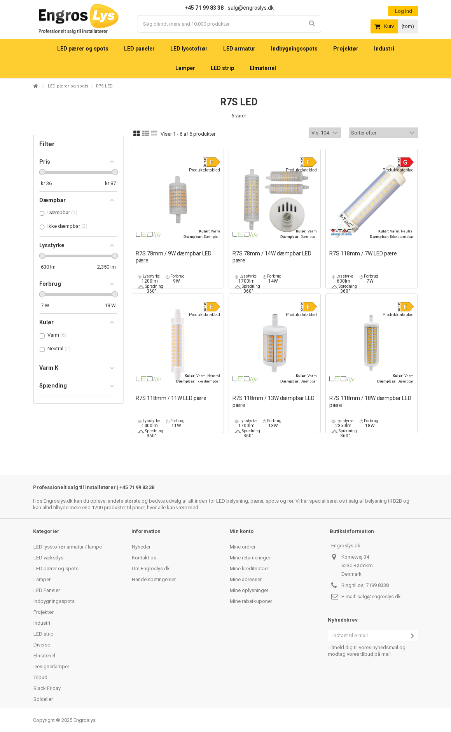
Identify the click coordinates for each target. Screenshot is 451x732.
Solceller (43, 699)
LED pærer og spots (68, 86)
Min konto (241, 531)
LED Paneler (46, 590)
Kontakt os (144, 558)
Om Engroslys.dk (151, 568)
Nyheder (141, 547)
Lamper (42, 579)
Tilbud (40, 677)
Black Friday (47, 688)
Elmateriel (44, 656)
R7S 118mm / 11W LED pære (171, 398)
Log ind (403, 11)
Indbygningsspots (54, 601)
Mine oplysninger (249, 590)
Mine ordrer (242, 547)
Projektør (43, 612)
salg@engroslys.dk (379, 596)
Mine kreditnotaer (249, 568)
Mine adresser (246, 579)
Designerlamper (51, 666)
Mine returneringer (250, 558)
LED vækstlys (48, 558)
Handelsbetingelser (154, 579)
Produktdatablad (204, 170)
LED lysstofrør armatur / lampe (67, 547)
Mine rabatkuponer (251, 601)
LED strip (43, 634)
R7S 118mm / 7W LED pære (363, 253)
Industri (41, 623)
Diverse (41, 645)
